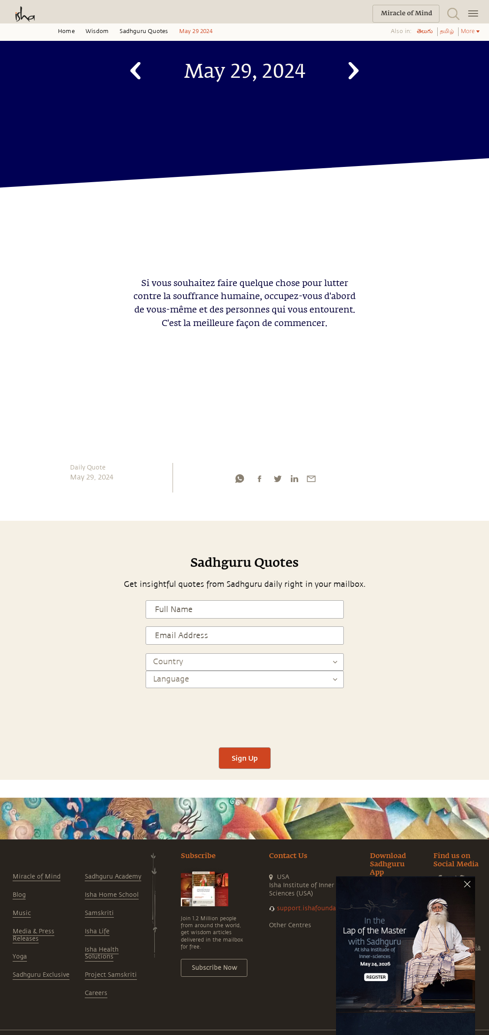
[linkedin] (294, 481)
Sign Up (245, 757)
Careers (96, 993)
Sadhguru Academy (113, 876)
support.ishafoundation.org (318, 908)
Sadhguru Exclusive (41, 975)
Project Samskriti (111, 975)
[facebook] (259, 480)
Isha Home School (112, 895)
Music (22, 913)
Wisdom (97, 31)
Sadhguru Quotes (144, 31)
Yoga (20, 956)
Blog (19, 895)
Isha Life (97, 931)
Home (66, 31)
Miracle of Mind (36, 876)
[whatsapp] (239, 481)
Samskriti (99, 913)
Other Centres (290, 925)
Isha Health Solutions (102, 953)
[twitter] (277, 481)
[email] (311, 481)
